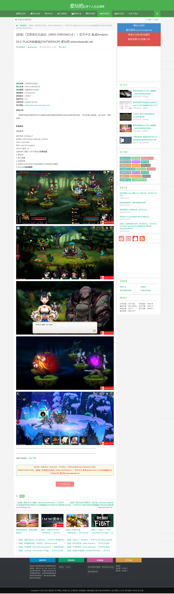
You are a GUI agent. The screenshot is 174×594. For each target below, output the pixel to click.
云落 (141, 591)
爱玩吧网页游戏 (125, 291)
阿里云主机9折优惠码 (139, 35)
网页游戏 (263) (147, 159)
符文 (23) (144, 173)
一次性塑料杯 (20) (139, 180)
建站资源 (119, 14)
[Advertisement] (65, 66)
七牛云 (68, 568)
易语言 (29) (141, 170)
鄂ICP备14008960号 (102, 591)
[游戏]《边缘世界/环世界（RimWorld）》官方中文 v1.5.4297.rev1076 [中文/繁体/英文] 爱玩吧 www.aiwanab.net (138, 226)
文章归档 (74, 591)
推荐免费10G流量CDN (139, 40)
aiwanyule (33, 48)
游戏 (18, 84)
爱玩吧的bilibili (93, 572)
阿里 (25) (136, 173)
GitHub (48, 14)
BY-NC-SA (81, 468)
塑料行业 (76, 14)
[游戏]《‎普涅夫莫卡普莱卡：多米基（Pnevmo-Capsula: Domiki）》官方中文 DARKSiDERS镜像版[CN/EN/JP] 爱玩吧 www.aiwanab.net (89, 505)
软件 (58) (136, 162)
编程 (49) (136, 166)
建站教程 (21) (125, 180)
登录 (150, 20)
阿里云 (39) (145, 166)
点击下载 (32, 459)
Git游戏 (143, 287)
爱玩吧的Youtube (108, 568)
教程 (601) (136, 159)
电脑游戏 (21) (136, 177)
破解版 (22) (124, 177)
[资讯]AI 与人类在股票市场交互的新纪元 (134, 217)
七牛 (122, 591)
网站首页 (21, 14)
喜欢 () (64, 485)
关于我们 (133, 14)
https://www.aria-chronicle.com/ (37, 106)
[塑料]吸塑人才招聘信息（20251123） (134, 210)
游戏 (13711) (125, 159)
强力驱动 (128, 591)
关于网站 (58, 591)
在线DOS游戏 (146, 291)
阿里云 (61, 568)
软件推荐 (90, 14)
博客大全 (123, 287)
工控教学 (62, 14)
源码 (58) (144, 162)
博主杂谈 (35, 14)
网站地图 (90, 591)
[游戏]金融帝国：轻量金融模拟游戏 (133, 203)
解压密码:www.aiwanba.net (139, 30)
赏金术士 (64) (125, 162)
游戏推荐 (105, 14)
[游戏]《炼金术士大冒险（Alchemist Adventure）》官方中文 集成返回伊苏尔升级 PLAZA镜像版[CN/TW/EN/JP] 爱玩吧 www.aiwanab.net (40, 505)
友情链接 (82, 591)
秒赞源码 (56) (125, 166)
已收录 (63, 48)
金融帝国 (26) (125, 173)
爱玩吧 (51, 591)
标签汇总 (66, 591)
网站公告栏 (139, 26)
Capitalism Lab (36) (127, 170)
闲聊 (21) (146, 177)
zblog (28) (151, 170)
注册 (156, 20)
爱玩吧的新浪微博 (94, 568)
